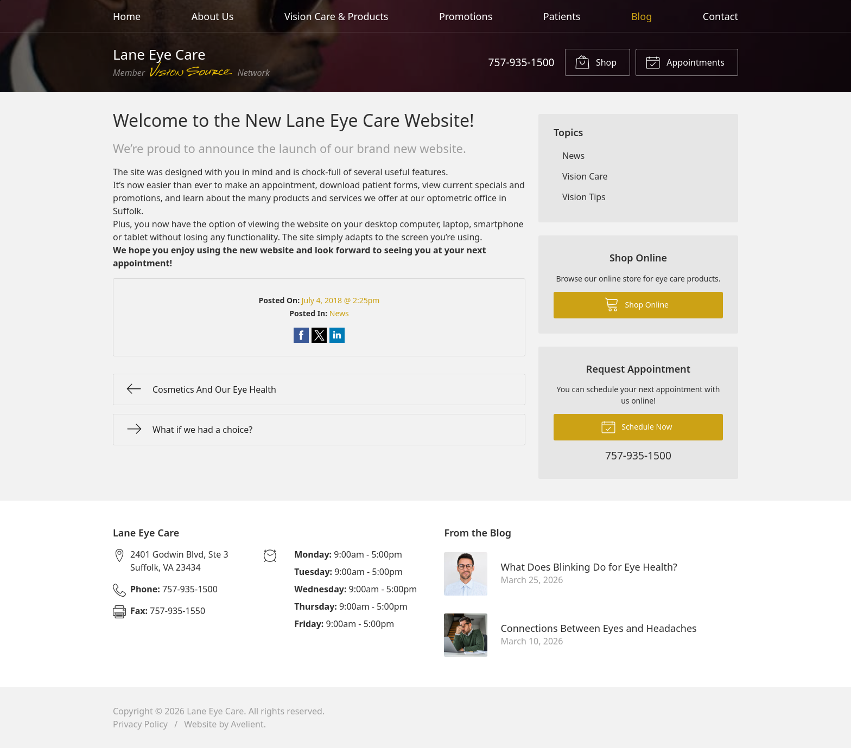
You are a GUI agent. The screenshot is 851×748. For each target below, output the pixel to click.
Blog (641, 16)
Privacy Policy (140, 724)
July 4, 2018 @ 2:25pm (341, 300)
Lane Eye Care (215, 711)
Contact (720, 16)
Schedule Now (636, 426)
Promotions (465, 16)
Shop (596, 61)
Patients (562, 16)
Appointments (685, 61)
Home (127, 16)
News (339, 313)
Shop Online (636, 303)
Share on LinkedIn (337, 335)
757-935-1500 (521, 62)
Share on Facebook (301, 335)
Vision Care (585, 176)
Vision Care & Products (336, 16)
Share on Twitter (319, 335)
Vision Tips (584, 197)
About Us (213, 16)
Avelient (247, 724)
